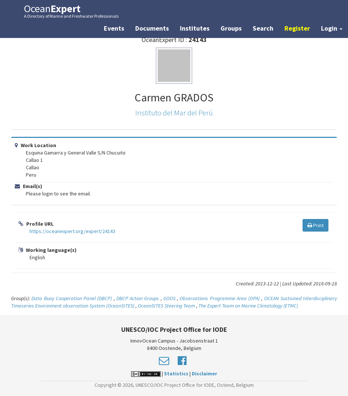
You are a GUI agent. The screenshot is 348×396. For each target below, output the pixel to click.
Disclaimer (204, 373)
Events (114, 28)
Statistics (176, 373)
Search (263, 28)
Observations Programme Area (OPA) (220, 298)
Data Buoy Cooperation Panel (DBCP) (71, 298)
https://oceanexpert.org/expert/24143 (72, 231)
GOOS (169, 298)
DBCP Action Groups (137, 298)
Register (297, 28)
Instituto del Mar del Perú (174, 113)
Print (315, 225)
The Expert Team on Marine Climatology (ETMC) (248, 305)
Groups (231, 28)
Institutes (194, 28)
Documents (152, 28)
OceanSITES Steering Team (166, 305)
